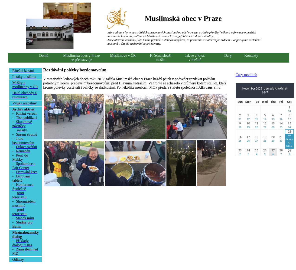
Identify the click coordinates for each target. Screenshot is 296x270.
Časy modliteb (246, 75)
